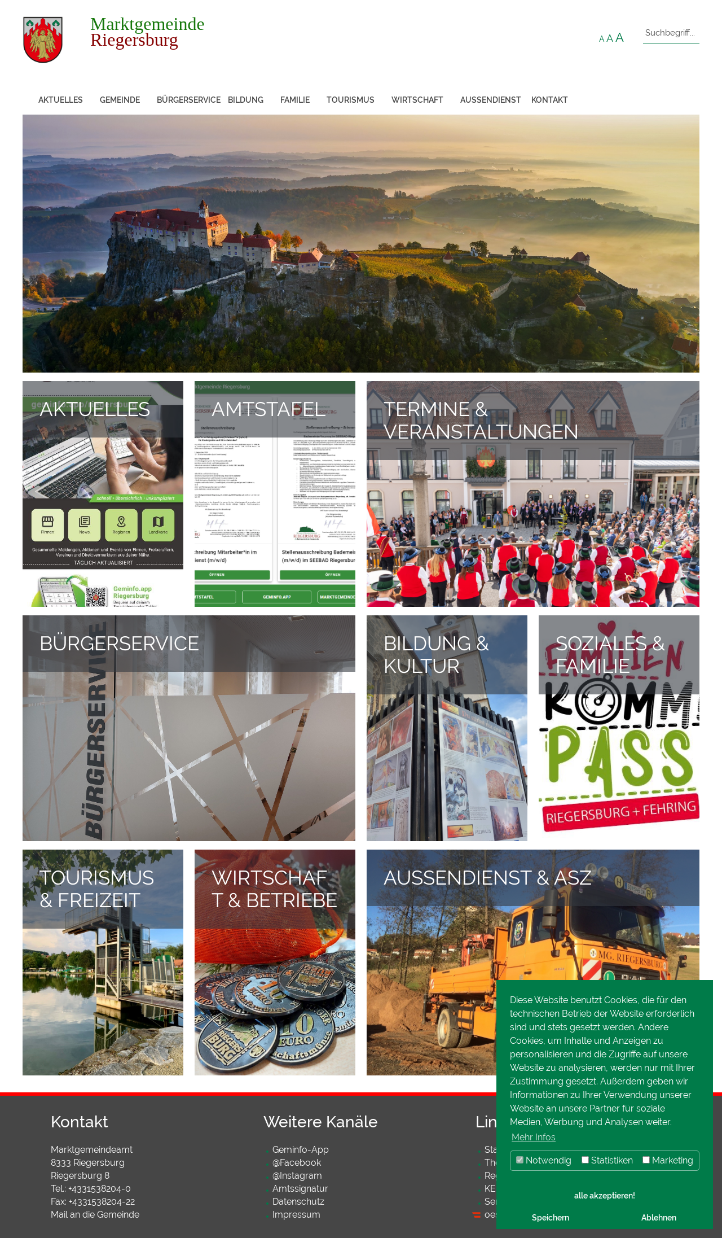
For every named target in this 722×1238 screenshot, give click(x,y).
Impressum (296, 1214)
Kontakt (549, 99)
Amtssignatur (300, 1188)
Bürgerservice (188, 99)
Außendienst (490, 99)
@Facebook (296, 1162)
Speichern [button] (550, 1217)
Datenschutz (298, 1201)
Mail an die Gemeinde (95, 1214)
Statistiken (607, 1160)
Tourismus (351, 99)
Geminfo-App (300, 1149)
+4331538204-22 (102, 1201)
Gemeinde (120, 99)
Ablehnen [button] (658, 1217)
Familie (295, 99)
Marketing (667, 1160)
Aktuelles (60, 99)
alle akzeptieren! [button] (604, 1195)
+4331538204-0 (99, 1188)
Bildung (245, 99)
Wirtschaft (417, 99)
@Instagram (297, 1175)
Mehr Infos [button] (534, 1137)
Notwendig (543, 1160)
